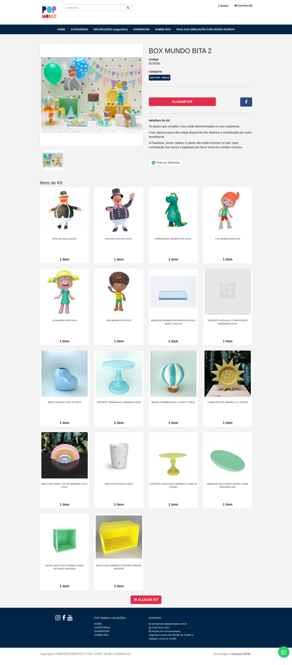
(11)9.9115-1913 (160, 627)
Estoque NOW (240, 654)
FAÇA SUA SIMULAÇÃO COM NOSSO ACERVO (205, 29)
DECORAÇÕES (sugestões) (111, 29)
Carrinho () (243, 5)
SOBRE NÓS (163, 29)
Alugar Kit (182, 102)
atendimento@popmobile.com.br (169, 623)
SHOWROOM (141, 29)
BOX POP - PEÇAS (159, 77)
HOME (61, 29)
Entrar (223, 5)
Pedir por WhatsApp (165, 162)
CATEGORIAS (79, 29)
